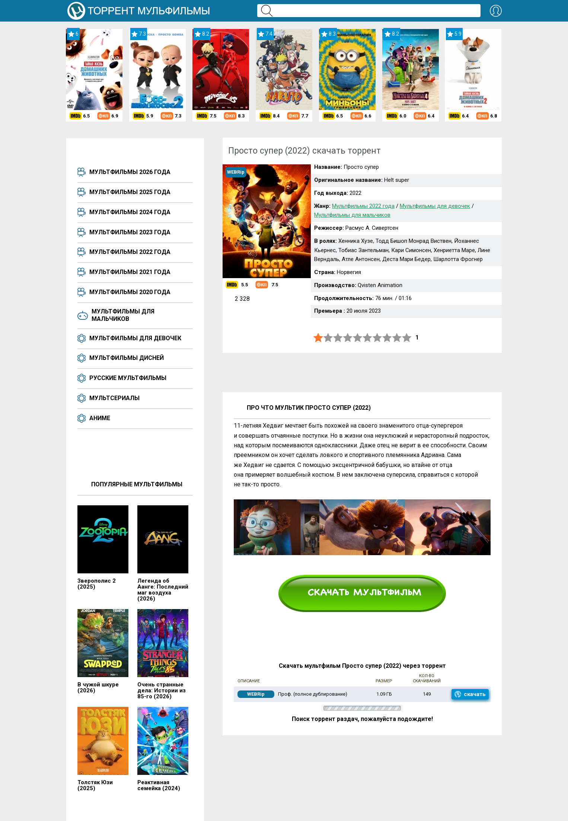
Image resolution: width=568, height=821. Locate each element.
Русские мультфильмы (127, 377)
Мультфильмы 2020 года (129, 292)
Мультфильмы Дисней (126, 357)
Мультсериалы (114, 398)
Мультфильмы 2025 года (129, 192)
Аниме (99, 418)
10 (407, 338)
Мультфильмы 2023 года (129, 232)
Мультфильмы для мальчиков (123, 315)
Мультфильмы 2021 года (129, 272)
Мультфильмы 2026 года (129, 172)
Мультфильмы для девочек (135, 338)
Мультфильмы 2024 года (129, 212)
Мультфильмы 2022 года (129, 251)
